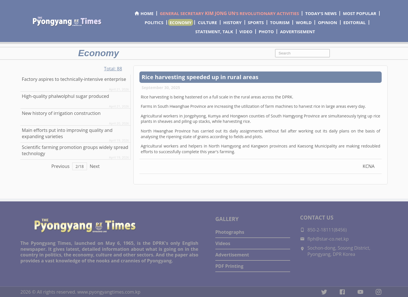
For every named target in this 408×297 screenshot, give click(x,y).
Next (95, 166)
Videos (222, 243)
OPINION (327, 22)
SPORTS (256, 22)
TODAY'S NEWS (321, 13)
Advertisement (232, 255)
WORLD (304, 22)
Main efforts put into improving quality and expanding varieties (67, 133)
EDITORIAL (354, 22)
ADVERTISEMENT (297, 31)
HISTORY (232, 22)
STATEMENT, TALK (214, 31)
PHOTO (266, 31)
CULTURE (207, 22)
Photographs (229, 232)
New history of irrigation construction (61, 113)
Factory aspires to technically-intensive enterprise (74, 79)
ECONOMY (181, 22)
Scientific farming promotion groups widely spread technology (75, 150)
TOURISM (280, 22)
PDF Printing (229, 266)
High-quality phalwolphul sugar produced (65, 96)
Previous (60, 166)
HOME (144, 13)
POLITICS (153, 22)
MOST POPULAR (359, 13)
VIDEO (245, 31)
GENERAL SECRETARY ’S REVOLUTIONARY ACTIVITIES (229, 13)
